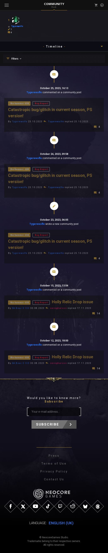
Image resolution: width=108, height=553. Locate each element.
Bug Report (41, 103)
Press (54, 455)
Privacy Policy (54, 471)
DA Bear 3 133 (21, 308)
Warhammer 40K (19, 103)
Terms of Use (54, 463)
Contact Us (54, 479)
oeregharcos (58, 308)
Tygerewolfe (34, 92)
